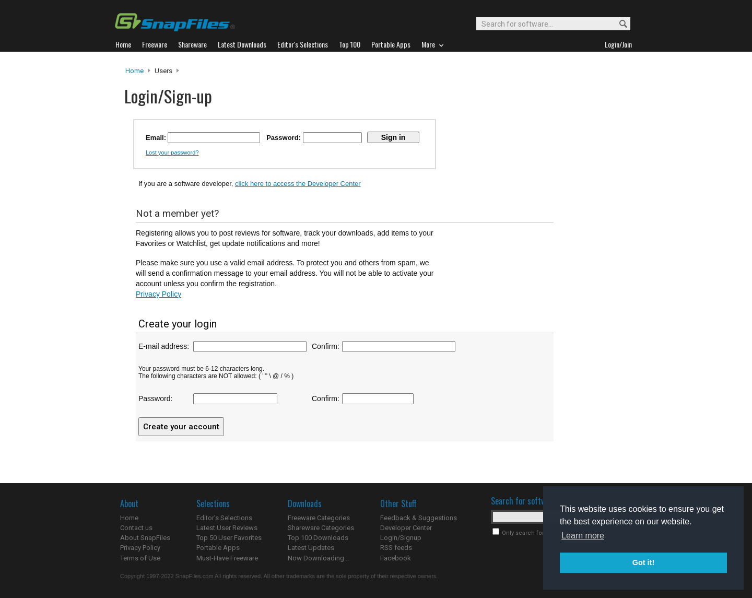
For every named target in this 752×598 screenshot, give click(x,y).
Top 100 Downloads (318, 538)
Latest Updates (311, 548)
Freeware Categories (319, 518)
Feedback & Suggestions (418, 518)
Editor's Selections (224, 518)
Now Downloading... (318, 558)
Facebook (395, 558)
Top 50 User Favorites (229, 538)
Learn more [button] (582, 535)
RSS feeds (396, 548)
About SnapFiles (145, 538)
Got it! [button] (643, 562)
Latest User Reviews (226, 528)
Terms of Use (140, 558)
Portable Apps (218, 548)
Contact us (136, 528)
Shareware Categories (321, 528)
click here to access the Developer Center (298, 183)
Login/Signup (400, 538)
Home (134, 71)
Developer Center (406, 528)
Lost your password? (172, 152)
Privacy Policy (158, 294)
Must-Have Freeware (227, 558)
